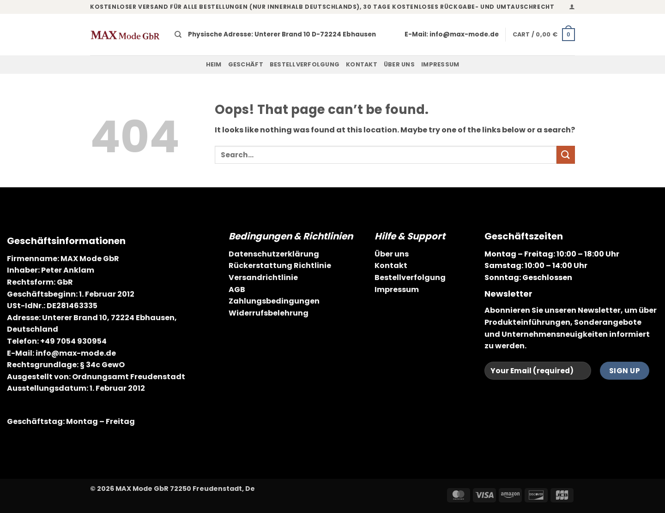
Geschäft (245, 64)
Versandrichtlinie (263, 277)
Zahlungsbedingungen (274, 301)
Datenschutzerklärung (274, 254)
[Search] (178, 34)
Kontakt (361, 64)
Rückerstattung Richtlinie (280, 265)
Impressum (440, 64)
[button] (572, 6)
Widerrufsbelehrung (268, 313)
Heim (214, 64)
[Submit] (565, 155)
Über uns (399, 64)
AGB (237, 289)
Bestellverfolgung (304, 64)
